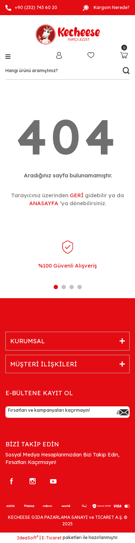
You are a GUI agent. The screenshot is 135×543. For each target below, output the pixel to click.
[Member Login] (59, 55)
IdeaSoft (27, 537)
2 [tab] (64, 287)
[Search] (67, 71)
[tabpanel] (67, 260)
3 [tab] (71, 287)
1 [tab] (56, 287)
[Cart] (124, 55)
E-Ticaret (52, 537)
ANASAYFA (43, 203)
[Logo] (67, 33)
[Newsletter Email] (67, 412)
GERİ (77, 195)
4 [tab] (79, 287)
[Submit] (122, 412)
